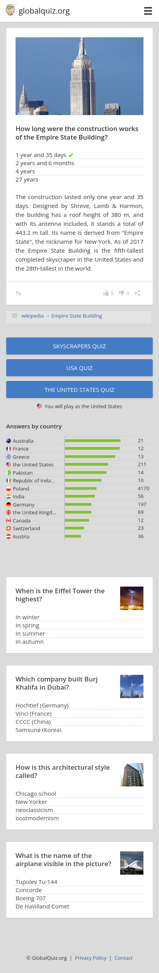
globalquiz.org (44, 10)
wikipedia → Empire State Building (61, 315)
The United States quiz (79, 389)
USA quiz (79, 368)
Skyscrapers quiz (79, 346)
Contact (124, 957)
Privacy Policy (91, 957)
